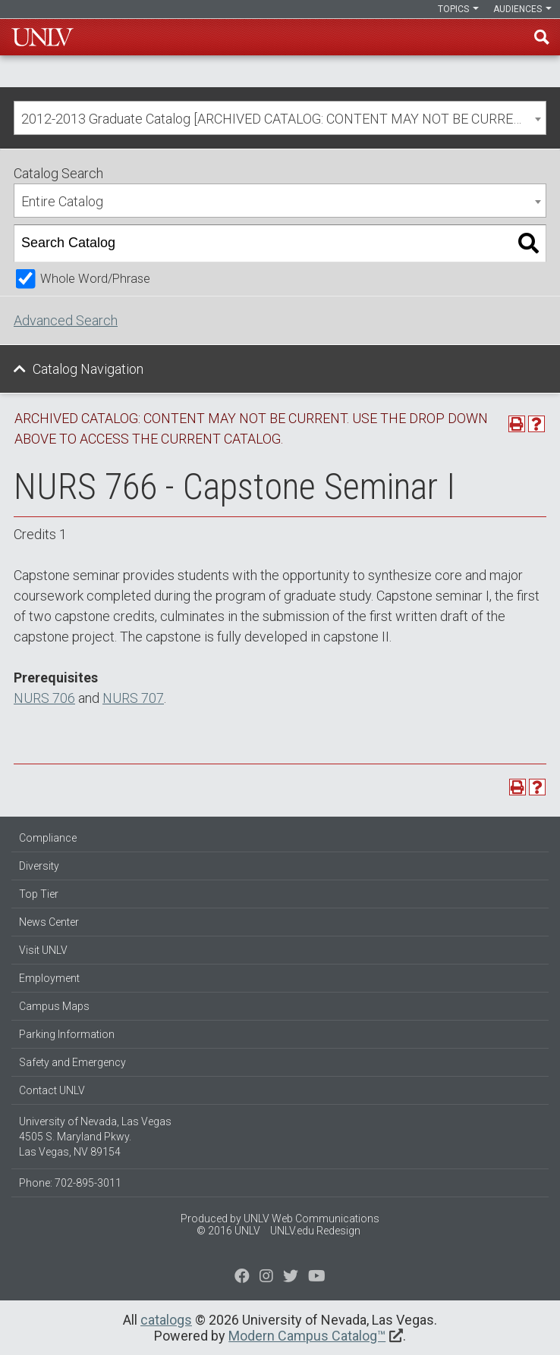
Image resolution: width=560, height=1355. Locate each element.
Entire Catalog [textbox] (62, 201)
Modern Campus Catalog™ (306, 1336)
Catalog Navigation (88, 369)
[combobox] (280, 118)
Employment (49, 978)
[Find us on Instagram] (290, 1278)
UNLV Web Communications (311, 1218)
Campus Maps (54, 1006)
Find (542, 37)
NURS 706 (44, 698)
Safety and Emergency (72, 1062)
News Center (49, 922)
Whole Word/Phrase (95, 278)
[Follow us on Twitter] (266, 1278)
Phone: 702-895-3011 (70, 1183)
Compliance (48, 838)
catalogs (166, 1320)
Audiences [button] (522, 9)
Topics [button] (458, 9)
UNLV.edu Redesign (315, 1231)
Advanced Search (66, 320)
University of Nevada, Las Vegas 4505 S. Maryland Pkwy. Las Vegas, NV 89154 (95, 1136)
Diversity (39, 866)
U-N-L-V (42, 37)
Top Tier (38, 894)
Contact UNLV (52, 1090)
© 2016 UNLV (228, 1231)
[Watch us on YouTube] (316, 1278)
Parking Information (67, 1034)
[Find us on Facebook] (242, 1278)
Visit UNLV (43, 950)
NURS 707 (133, 698)
